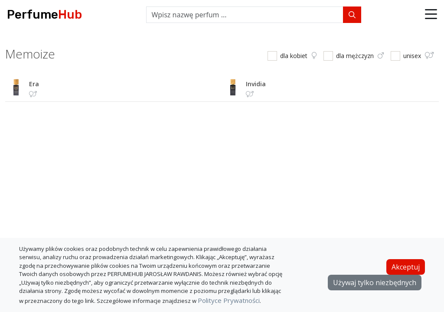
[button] (431, 14)
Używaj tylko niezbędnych (374, 282)
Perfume (44, 14)
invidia (256, 84)
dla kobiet (298, 56)
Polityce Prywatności (229, 300)
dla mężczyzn (360, 56)
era (34, 84)
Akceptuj (406, 267)
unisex (418, 56)
